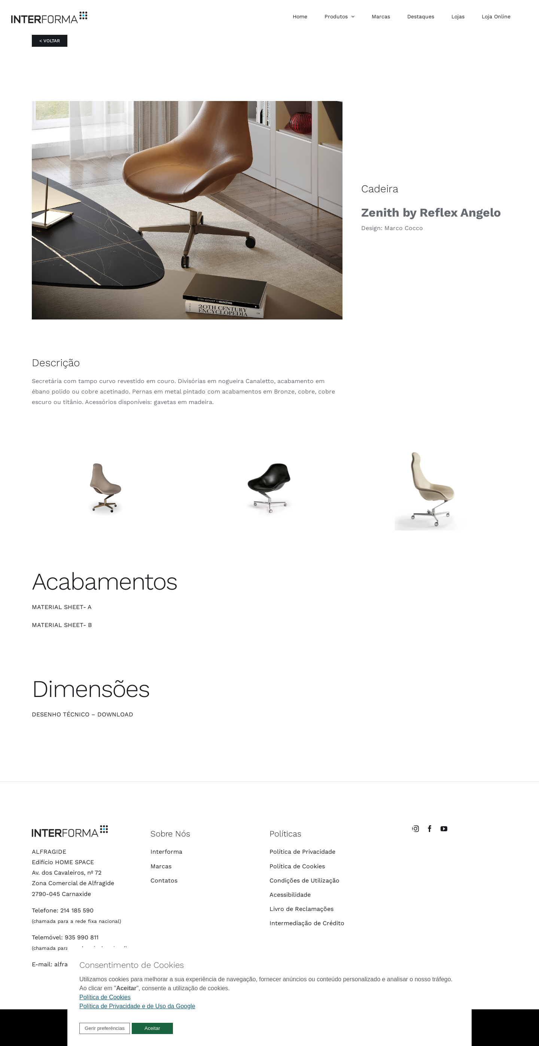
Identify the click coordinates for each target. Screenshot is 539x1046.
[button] (104, 1028)
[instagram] (415, 828)
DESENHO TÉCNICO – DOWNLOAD (82, 714)
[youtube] (444, 828)
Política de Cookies (105, 997)
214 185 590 (77, 910)
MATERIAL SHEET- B (62, 624)
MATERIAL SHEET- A (62, 607)
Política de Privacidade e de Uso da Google (137, 1006)
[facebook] (429, 828)
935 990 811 (81, 937)
